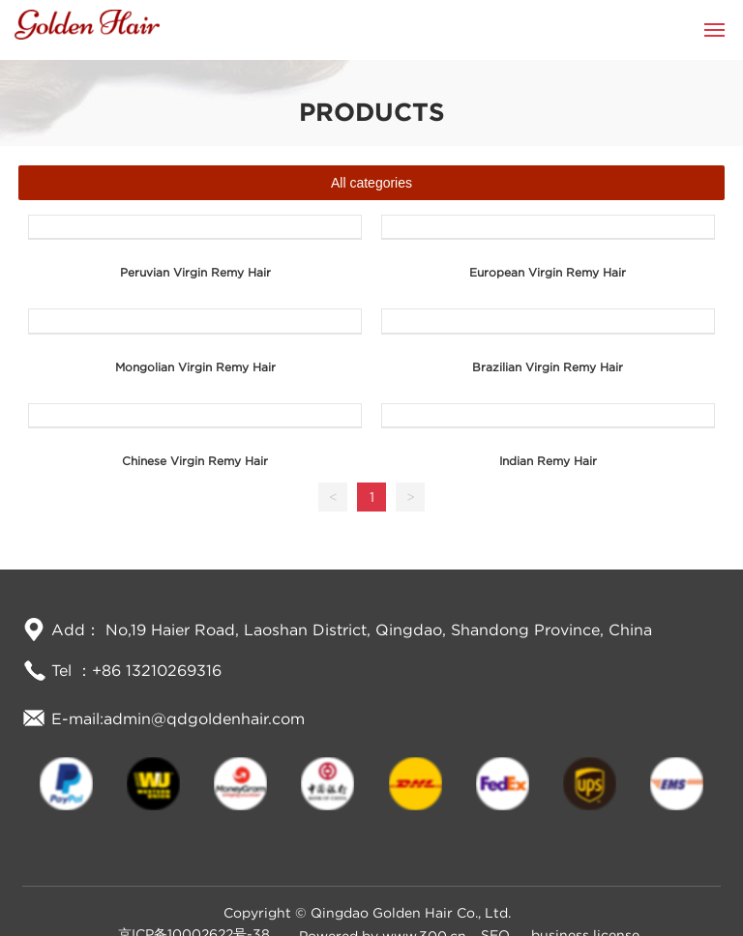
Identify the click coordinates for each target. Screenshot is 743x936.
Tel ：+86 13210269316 (136, 670)
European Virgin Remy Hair (547, 272)
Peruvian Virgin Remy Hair (195, 272)
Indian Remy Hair (548, 460)
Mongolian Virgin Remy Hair (195, 367)
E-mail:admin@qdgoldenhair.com (178, 718)
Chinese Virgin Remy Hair (195, 460)
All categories (371, 182)
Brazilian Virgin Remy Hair (547, 367)
